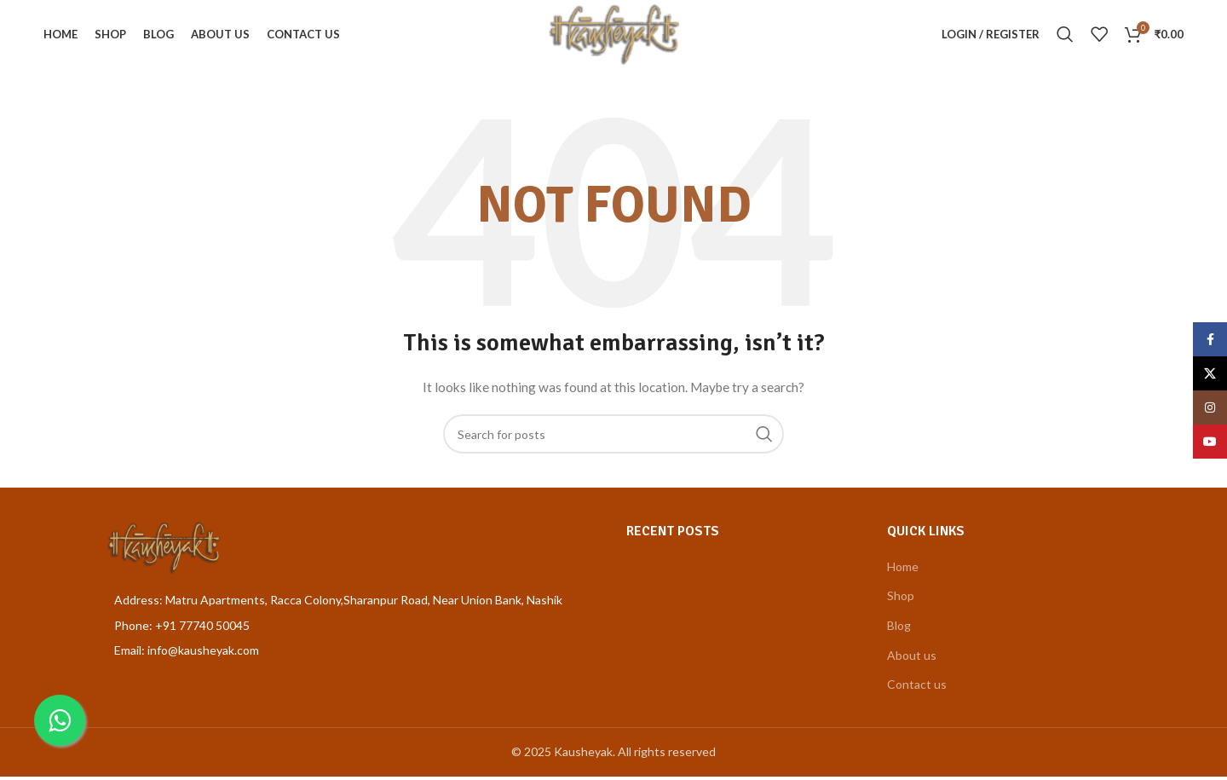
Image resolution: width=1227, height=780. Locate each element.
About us (911, 658)
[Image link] (163, 550)
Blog (899, 628)
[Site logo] (613, 34)
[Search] (1064, 37)
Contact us (917, 688)
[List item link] (353, 629)
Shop (900, 599)
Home (903, 570)
